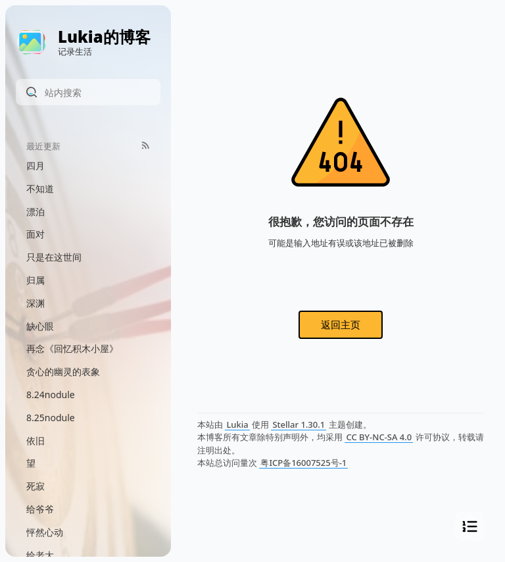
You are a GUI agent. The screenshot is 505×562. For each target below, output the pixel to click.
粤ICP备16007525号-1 (303, 463)
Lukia (237, 424)
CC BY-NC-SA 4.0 (379, 437)
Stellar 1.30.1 (298, 424)
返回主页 (340, 324)
